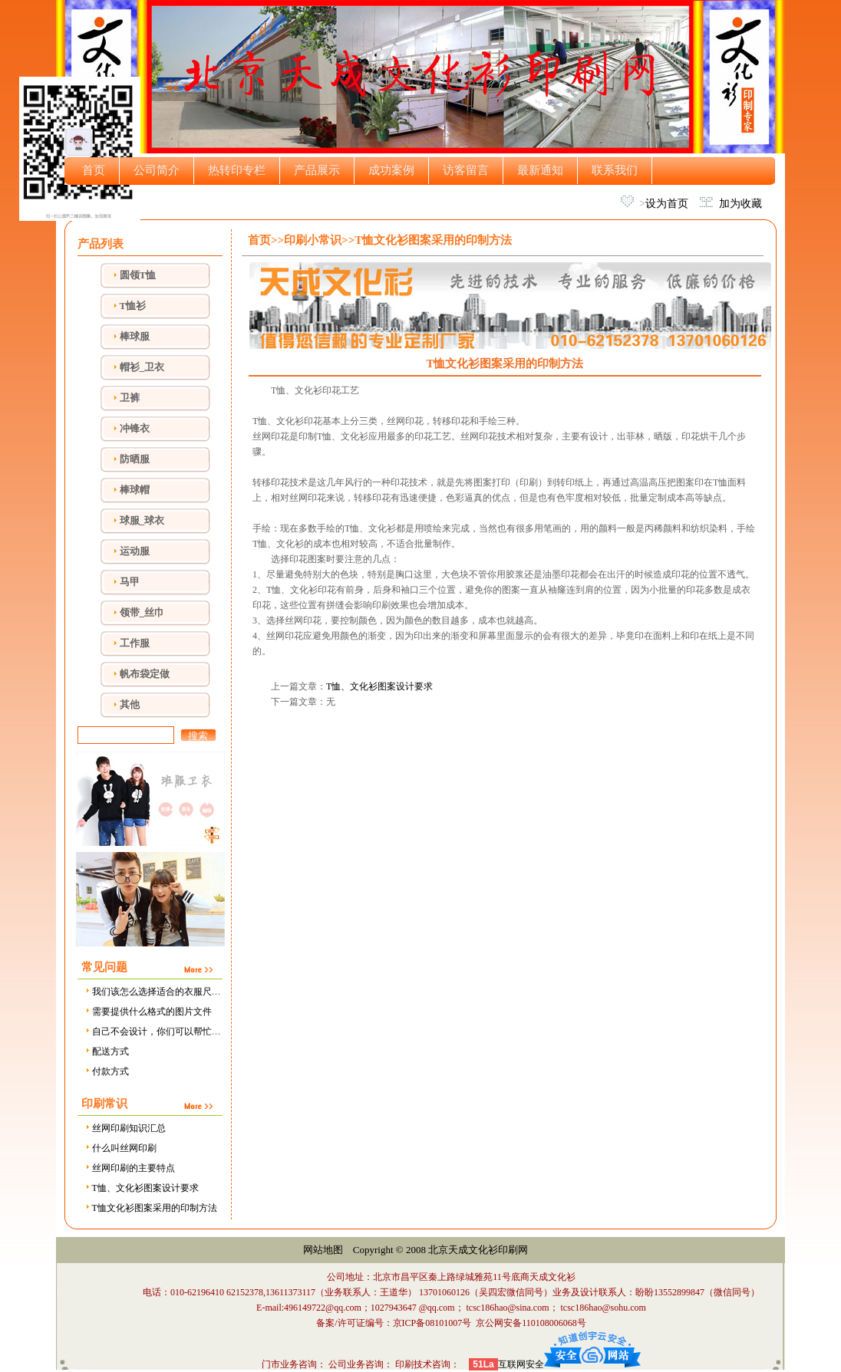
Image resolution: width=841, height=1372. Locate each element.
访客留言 (466, 170)
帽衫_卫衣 (142, 367)
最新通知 (540, 170)
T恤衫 (133, 305)
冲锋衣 (135, 428)
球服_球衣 (142, 520)
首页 (93, 170)
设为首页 (666, 203)
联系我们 (615, 170)
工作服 (135, 643)
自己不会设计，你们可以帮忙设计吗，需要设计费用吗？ (203, 1031)
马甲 (130, 581)
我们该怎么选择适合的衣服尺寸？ (157, 991)
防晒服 (135, 459)
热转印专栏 (236, 170)
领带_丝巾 (142, 612)
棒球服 (135, 336)
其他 (130, 704)
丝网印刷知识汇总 (125, 1128)
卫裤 (130, 397)
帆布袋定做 (145, 673)
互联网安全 (521, 1364)
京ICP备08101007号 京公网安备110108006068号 (489, 1323)
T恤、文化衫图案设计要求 (141, 1188)
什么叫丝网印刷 (120, 1148)
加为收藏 (740, 203)
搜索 (198, 736)
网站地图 (323, 1249)
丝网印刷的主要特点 (129, 1168)
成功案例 (391, 170)
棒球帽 (135, 489)
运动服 (135, 551)
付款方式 (106, 1071)
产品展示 (317, 170)
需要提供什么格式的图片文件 (148, 1011)
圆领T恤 (138, 275)
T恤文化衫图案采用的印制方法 (150, 1208)
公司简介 (157, 170)
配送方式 (106, 1051)
